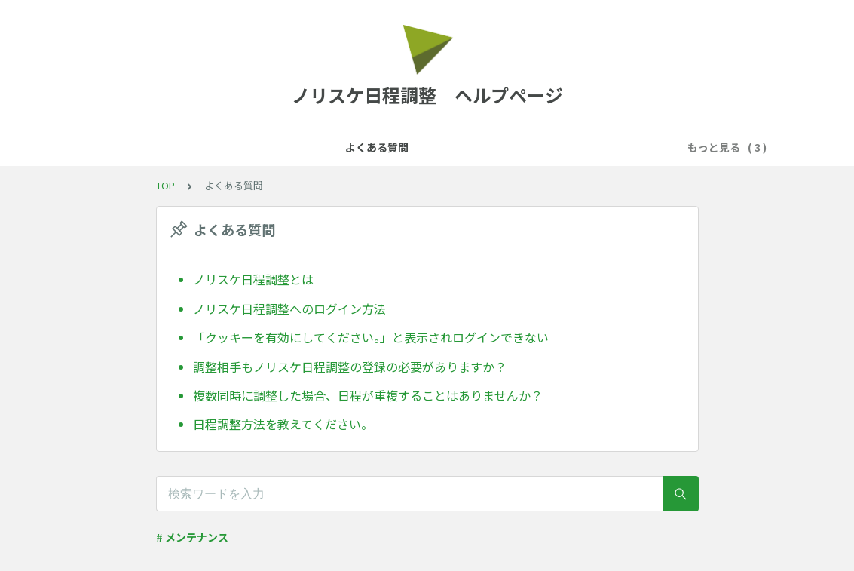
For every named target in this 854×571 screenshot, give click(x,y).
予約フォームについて (464, 147)
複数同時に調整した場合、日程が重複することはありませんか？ (368, 395)
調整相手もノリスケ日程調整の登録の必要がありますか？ (350, 367)
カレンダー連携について (332, 147)
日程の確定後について (591, 147)
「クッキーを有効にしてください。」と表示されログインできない (371, 337)
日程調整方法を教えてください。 (283, 424)
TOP (165, 185)
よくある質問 (221, 147)
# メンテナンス (192, 537)
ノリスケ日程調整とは (253, 279)
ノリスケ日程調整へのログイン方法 (289, 308)
